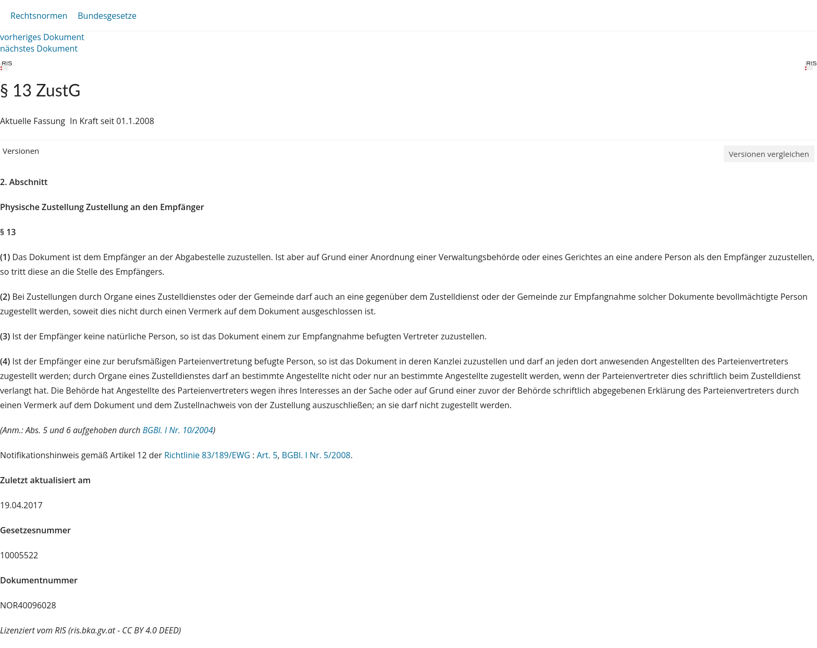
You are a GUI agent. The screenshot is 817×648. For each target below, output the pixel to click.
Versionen (21, 150)
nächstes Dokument (39, 48)
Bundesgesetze (107, 15)
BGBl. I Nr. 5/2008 (316, 455)
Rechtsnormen (38, 15)
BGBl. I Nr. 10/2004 (178, 430)
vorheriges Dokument (42, 37)
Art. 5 (267, 455)
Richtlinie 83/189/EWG (208, 455)
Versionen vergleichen (769, 154)
